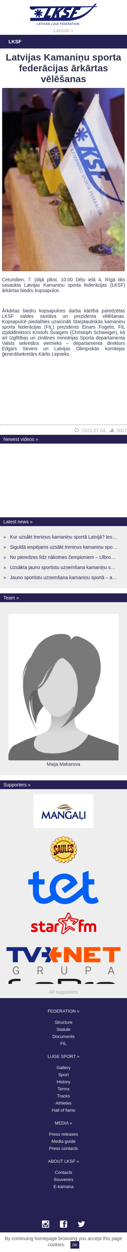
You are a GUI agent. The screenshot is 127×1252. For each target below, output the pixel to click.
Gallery (63, 1067)
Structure (63, 1022)
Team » (11, 597)
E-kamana (63, 1186)
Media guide (63, 1141)
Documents (63, 1036)
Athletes (63, 1103)
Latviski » (63, 30)
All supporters (63, 992)
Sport (63, 1074)
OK (75, 1245)
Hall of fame (63, 1110)
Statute (63, 1029)
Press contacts (63, 1148)
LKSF (14, 41)
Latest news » (18, 521)
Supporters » (16, 784)
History (63, 1081)
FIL (63, 1043)
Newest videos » (20, 439)
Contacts (63, 1172)
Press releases (63, 1134)
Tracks (63, 1096)
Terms (63, 1088)
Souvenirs (63, 1179)
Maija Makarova (63, 764)
